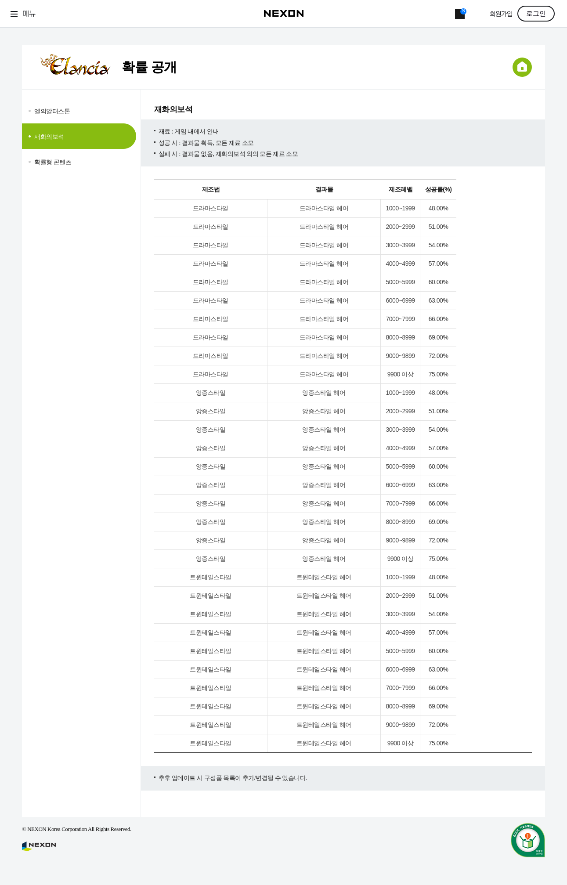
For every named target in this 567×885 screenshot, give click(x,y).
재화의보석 (49, 136)
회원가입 (501, 14)
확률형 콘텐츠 (53, 162)
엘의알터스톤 (52, 111)
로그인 (536, 13)
